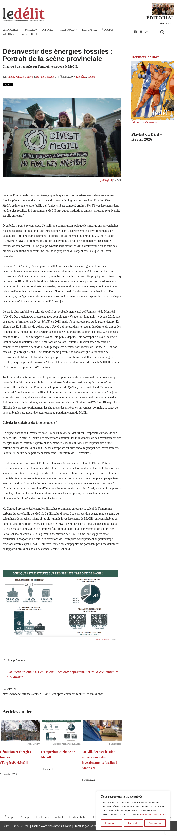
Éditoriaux (91, 30)
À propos (110, 30)
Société (92, 77)
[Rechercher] (166, 32)
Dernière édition (145, 57)
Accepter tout (155, 823)
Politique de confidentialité (153, 814)
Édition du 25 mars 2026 (146, 122)
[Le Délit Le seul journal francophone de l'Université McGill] (24, 14)
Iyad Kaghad (105, 180)
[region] (133, 810)
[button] (20, 30)
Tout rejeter (133, 823)
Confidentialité (78, 826)
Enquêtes (82, 77)
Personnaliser (111, 823)
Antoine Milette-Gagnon (20, 77)
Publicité (58, 826)
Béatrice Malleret (102, 645)
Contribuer (42, 826)
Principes (25, 826)
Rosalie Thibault (46, 77)
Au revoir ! (167, 23)
